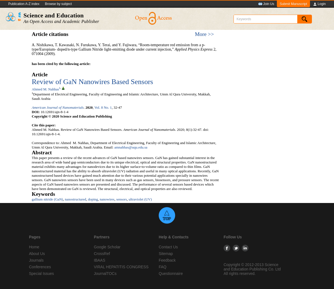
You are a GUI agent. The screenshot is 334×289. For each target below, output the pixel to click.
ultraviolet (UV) (140, 199)
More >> (204, 34)
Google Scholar (107, 247)
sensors (121, 199)
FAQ (162, 267)
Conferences (40, 267)
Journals (36, 260)
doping (93, 199)
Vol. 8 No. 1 (103, 107)
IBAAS (99, 260)
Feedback (167, 260)
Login (319, 4)
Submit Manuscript (293, 4)
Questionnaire (171, 273)
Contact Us (168, 247)
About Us (37, 253)
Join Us (266, 4)
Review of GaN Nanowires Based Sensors (92, 82)
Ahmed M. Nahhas (45, 89)
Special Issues (41, 273)
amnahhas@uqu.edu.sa (130, 147)
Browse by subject (58, 4)
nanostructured (75, 199)
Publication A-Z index (23, 4)
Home (34, 247)
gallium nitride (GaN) (47, 199)
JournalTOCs (105, 273)
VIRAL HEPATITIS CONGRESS (121, 267)
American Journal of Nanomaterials (58, 107)
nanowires (107, 199)
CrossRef (102, 253)
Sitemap (166, 253)
